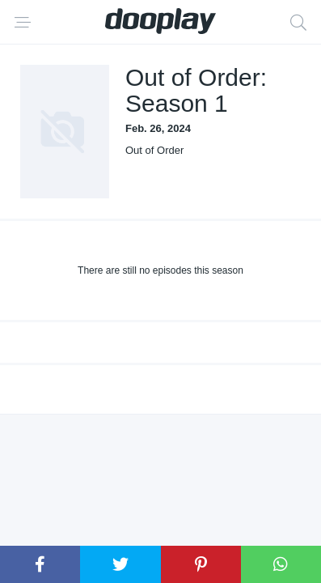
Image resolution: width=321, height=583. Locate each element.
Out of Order (154, 150)
